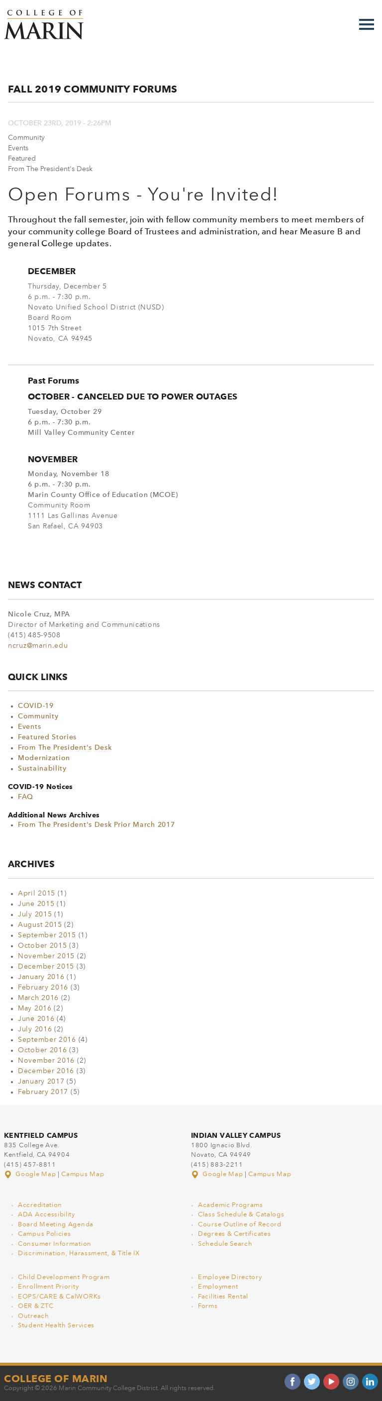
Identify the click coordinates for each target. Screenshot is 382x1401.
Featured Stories (47, 737)
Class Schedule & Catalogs (241, 1214)
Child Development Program (64, 1277)
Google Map (31, 1174)
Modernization (44, 758)
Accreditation (40, 1205)
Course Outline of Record (240, 1224)
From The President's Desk (65, 747)
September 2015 (47, 935)
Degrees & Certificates (234, 1234)
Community (38, 716)
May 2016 (35, 1008)
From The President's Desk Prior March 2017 (96, 824)
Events (29, 726)
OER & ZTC (35, 1306)
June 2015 (36, 904)
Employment (218, 1287)
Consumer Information (55, 1244)
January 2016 (41, 977)
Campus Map (82, 1174)
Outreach (33, 1316)
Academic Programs (230, 1205)
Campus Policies (44, 1234)
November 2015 (46, 956)
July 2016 (35, 1029)
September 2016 (47, 1039)
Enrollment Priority (48, 1287)
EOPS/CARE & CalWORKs (59, 1297)
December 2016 (46, 1071)
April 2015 (36, 893)
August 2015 (40, 924)
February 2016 (43, 987)
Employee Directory (230, 1277)
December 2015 (46, 966)
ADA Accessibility (46, 1214)
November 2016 (46, 1060)
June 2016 (36, 1018)
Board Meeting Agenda (56, 1224)
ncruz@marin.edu (38, 645)
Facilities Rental (223, 1297)
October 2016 (42, 1050)
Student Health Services (56, 1325)
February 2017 (43, 1092)
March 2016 (38, 998)
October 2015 (42, 945)
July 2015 (35, 914)
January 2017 (41, 1081)
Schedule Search (225, 1244)
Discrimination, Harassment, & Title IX (79, 1253)
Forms (208, 1306)
